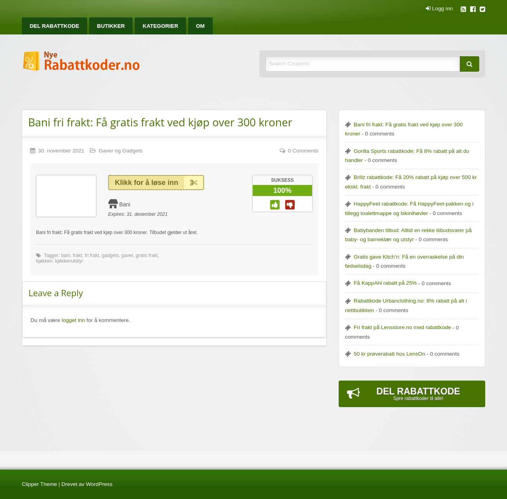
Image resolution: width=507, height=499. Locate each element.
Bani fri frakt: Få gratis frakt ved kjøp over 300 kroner (160, 122)
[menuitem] (54, 25)
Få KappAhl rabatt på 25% (385, 283)
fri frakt (92, 255)
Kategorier (160, 26)
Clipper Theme (39, 484)
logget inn (73, 320)
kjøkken (44, 261)
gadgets (110, 255)
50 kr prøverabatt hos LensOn (389, 354)
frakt (77, 255)
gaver (127, 255)
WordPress (99, 484)
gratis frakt (146, 255)
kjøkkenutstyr (69, 261)
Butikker (111, 26)
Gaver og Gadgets (121, 151)
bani (65, 255)
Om (200, 26)
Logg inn (439, 8)
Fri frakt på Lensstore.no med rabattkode (402, 327)
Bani (124, 204)
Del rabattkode (54, 26)
